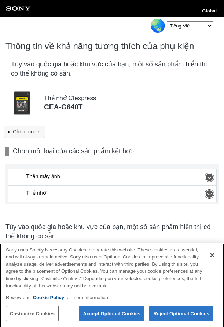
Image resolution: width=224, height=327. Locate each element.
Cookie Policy (49, 299)
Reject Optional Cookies (181, 315)
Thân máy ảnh (121, 177)
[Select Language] (190, 25)
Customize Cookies (32, 315)
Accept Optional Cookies (112, 315)
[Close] (212, 257)
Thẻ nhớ (121, 194)
